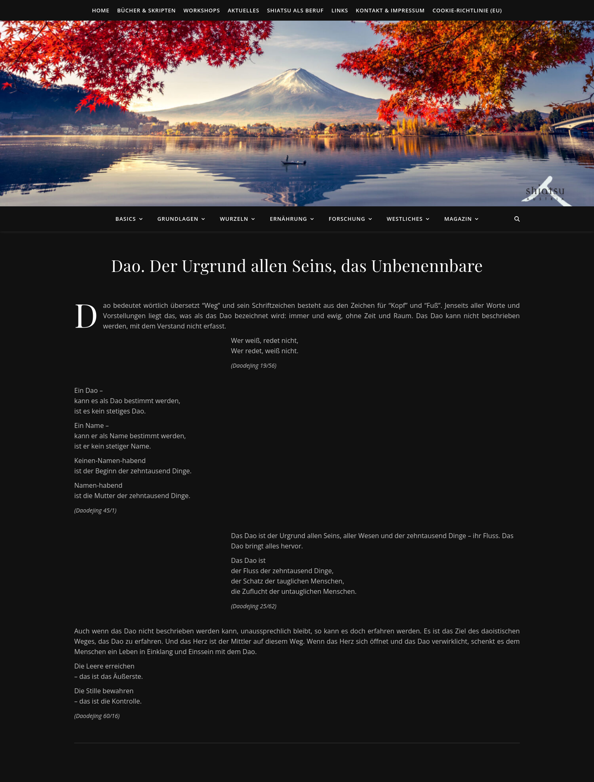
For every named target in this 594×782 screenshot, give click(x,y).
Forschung (347, 218)
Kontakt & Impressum (390, 10)
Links (339, 10)
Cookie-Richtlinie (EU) (467, 10)
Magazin (458, 218)
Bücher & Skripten (146, 10)
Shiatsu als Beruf (295, 10)
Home (100, 10)
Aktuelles (243, 10)
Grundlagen (177, 218)
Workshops (202, 10)
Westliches (405, 218)
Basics (126, 218)
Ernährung (288, 218)
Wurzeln (234, 218)
